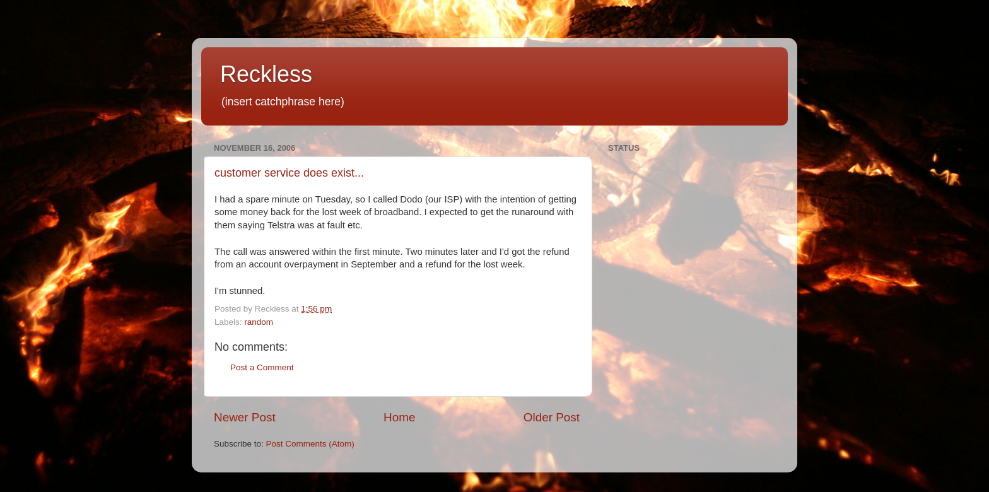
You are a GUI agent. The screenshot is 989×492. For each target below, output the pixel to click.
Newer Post (245, 417)
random (258, 322)
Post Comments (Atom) (310, 443)
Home (399, 417)
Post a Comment (262, 367)
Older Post (552, 417)
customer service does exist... (289, 173)
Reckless (266, 74)
